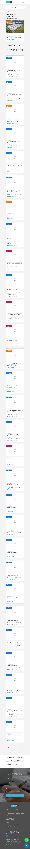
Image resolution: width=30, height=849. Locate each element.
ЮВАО (11, 749)
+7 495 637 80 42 (17, 1)
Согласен (13, 788)
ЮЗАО (18, 749)
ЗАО (21, 749)
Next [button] (22, 26)
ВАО (20, 747)
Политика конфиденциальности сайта (12, 832)
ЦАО (11, 747)
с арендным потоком (9, 810)
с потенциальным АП (10, 812)
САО (14, 747)
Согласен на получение (14, 791)
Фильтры (14, 7)
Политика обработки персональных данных (13, 833)
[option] (15, 26)
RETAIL (17, 809)
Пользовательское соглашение (11, 831)
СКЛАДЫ (7, 815)
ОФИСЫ (7, 809)
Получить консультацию (15, 795)
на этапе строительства (10, 813)
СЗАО (11, 750)
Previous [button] (8, 26)
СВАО (17, 747)
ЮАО (15, 749)
